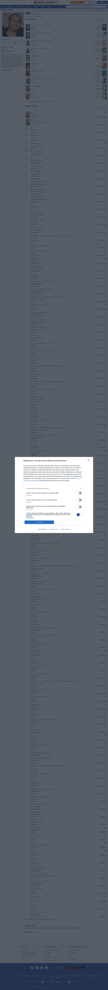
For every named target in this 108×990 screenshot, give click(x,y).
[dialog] (54, 495)
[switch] (79, 493)
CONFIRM (39, 522)
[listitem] (54, 488)
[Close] (89, 461)
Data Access (54, 529)
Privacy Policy (65, 529)
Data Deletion (42, 529)
